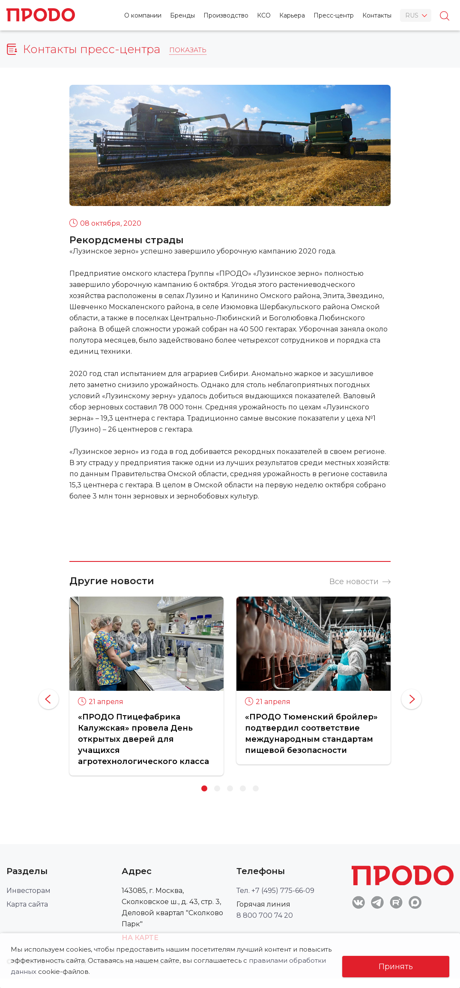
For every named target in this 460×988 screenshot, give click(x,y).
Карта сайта (27, 904)
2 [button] (217, 788)
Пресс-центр (334, 15)
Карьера (292, 15)
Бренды (182, 15)
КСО (264, 15)
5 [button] (256, 788)
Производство (225, 15)
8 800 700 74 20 (264, 915)
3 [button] (230, 788)
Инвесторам (28, 891)
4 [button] (243, 788)
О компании (142, 15)
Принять (396, 966)
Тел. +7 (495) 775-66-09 (275, 891)
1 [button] (204, 788)
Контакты (376, 15)
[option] (146, 686)
